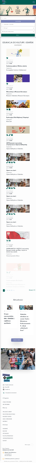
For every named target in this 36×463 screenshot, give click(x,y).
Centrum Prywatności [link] (8, 438)
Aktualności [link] (6, 433)
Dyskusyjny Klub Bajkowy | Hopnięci (17, 117)
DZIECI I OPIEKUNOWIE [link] (7, 419)
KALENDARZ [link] (5, 428)
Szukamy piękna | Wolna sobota (16, 66)
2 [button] (5, 290)
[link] (34, 7)
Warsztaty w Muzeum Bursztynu (16, 91)
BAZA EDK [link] (5, 431)
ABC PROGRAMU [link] (6, 404)
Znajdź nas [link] (6, 389)
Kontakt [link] (5, 440)
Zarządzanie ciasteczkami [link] (9, 392)
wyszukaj (18, 21)
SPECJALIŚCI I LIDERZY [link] (7, 411)
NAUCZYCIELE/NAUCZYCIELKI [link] (9, 414)
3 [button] (7, 290)
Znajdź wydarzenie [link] (8, 384)
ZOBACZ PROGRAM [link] (7, 402)
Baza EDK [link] (18, 365)
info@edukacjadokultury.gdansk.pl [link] (12, 458)
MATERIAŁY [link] (5, 421)
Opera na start (11, 171)
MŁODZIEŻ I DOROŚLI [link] (7, 416)
